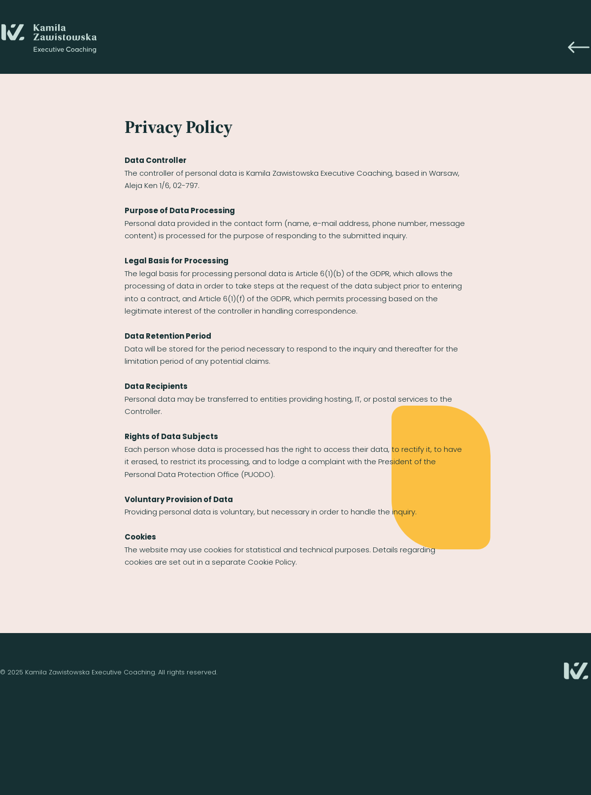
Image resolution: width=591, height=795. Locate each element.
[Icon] (578, 47)
